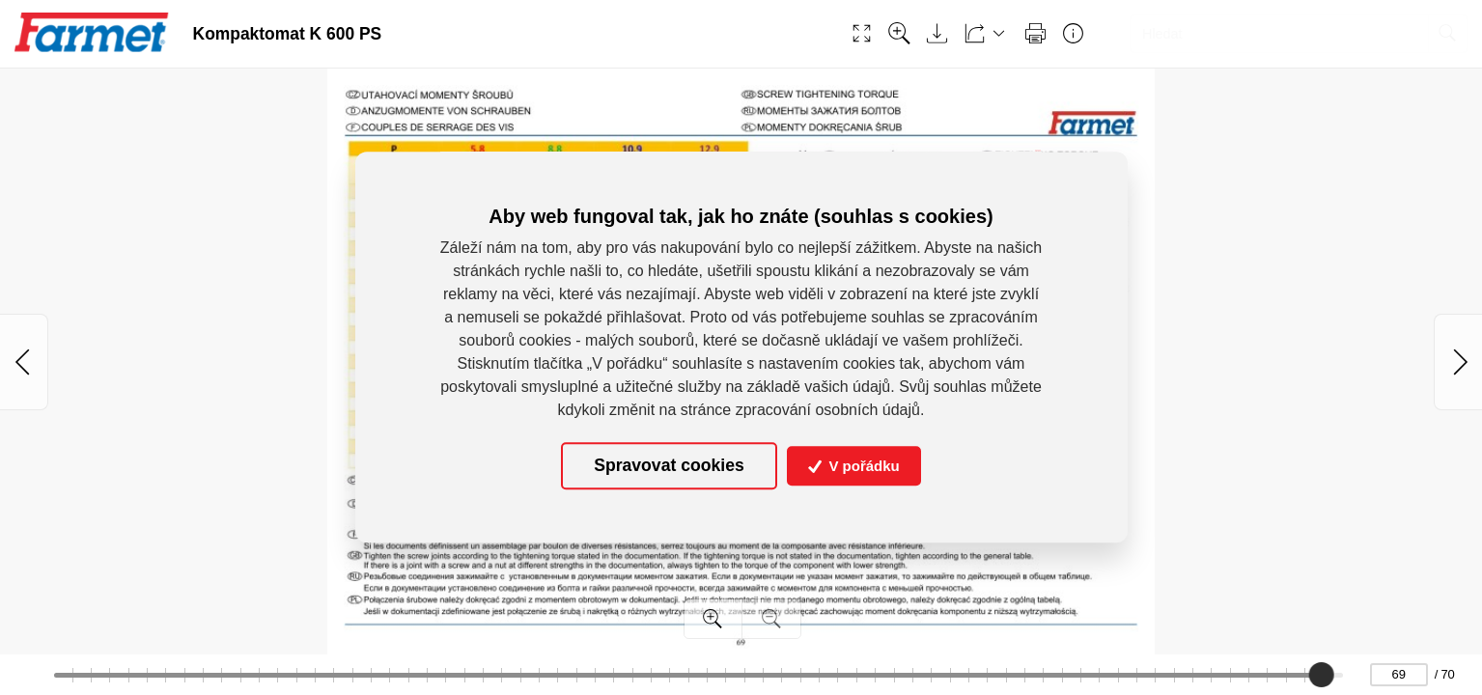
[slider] (1321, 674)
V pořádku (854, 466)
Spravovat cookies (668, 466)
